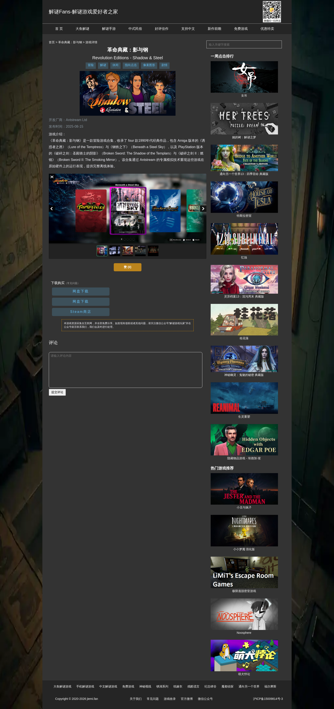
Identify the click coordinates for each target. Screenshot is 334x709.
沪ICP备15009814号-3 (268, 698)
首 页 (59, 28)
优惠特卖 (267, 28)
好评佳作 (161, 28)
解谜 (103, 65)
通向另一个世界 (249, 686)
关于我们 (136, 698)
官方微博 (187, 698)
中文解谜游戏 (108, 686)
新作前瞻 (214, 28)
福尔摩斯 (270, 686)
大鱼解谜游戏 (62, 686)
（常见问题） (72, 283)
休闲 (115, 65)
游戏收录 (170, 698)
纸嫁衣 (177, 686)
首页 (52, 42)
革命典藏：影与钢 (70, 42)
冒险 (91, 65)
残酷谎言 (193, 686)
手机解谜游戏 (85, 686)
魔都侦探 (227, 686)
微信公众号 (205, 698)
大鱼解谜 (82, 28)
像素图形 (149, 65)
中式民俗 (135, 28)
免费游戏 (241, 28)
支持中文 (188, 28)
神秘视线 (145, 686)
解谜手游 (109, 28)
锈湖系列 (162, 686)
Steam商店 (80, 311)
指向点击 (131, 65)
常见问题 (153, 698)
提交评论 (57, 392)
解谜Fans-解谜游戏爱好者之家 (83, 11)
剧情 (164, 65)
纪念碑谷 (210, 686)
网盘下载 (81, 291)
